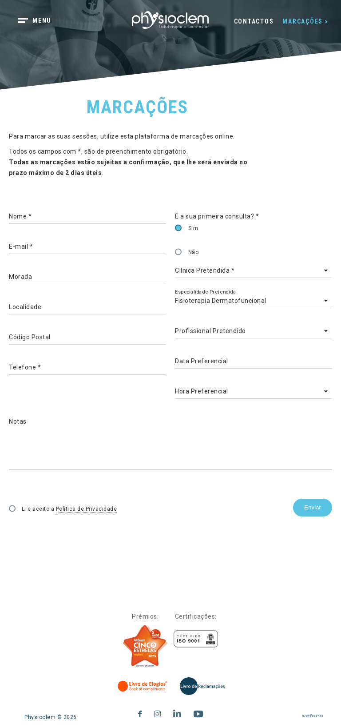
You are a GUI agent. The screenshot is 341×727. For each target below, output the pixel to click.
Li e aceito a (69, 509)
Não (193, 252)
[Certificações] (196, 639)
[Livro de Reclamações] (202, 686)
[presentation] (76, 535)
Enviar (312, 507)
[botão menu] (40, 21)
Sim (193, 228)
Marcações (302, 21)
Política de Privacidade (86, 509)
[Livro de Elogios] (143, 686)
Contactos (254, 21)
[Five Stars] (145, 646)
